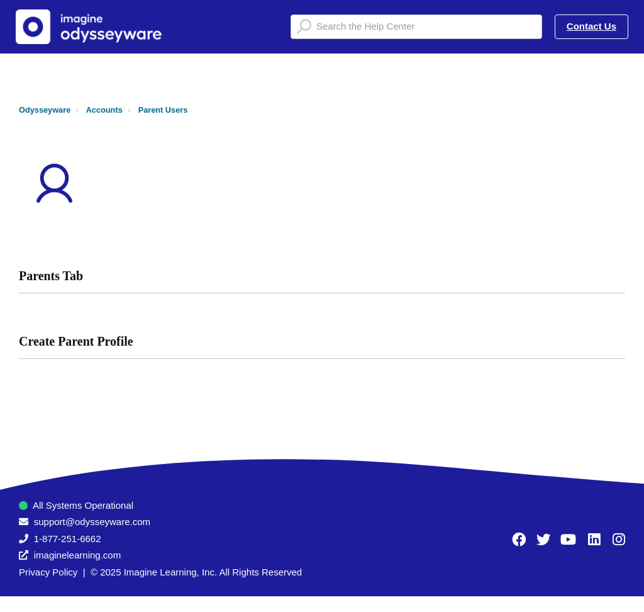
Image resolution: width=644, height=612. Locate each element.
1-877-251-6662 (67, 538)
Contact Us (591, 26)
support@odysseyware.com (92, 521)
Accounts (104, 110)
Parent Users (163, 110)
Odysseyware (44, 110)
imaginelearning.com (77, 555)
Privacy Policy (48, 572)
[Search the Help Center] (416, 26)
